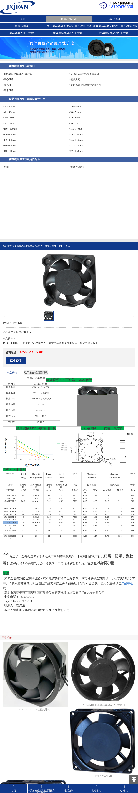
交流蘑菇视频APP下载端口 (115, 33)
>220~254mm (76, 151)
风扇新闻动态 (23, 26)
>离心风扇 (8, 79)
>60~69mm (8, 117)
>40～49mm (9, 112)
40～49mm (66, 246)
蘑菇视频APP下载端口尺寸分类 (27, 99)
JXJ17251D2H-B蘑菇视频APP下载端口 (103, 705)
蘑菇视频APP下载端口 (23, 33)
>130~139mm (76, 134)
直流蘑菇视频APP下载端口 (69, 33)
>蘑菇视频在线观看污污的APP (85, 85)
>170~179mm (76, 145)
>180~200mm (9, 151)
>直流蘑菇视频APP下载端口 (17, 73)
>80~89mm (8, 123)
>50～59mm (75, 112)
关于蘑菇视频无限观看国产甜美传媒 (69, 26)
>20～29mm (9, 106)
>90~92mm (74, 123)
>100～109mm (10, 128)
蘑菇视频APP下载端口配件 (24, 159)
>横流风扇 (74, 79)
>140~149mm (9, 139)
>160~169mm (9, 145)
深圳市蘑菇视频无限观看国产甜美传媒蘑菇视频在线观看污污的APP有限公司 (54, 592)
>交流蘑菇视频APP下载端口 (84, 73)
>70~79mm (74, 117)
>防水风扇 (8, 90)
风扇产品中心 (69, 19)
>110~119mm (76, 128)
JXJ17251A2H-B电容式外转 (34, 709)
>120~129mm (9, 134)
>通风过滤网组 (77, 167)
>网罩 (6, 167)
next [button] (133, 317)
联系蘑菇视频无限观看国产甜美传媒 (115, 26)
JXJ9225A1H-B (103, 776)
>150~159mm (76, 139)
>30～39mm (75, 106)
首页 (23, 19)
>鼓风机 (7, 85)
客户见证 (115, 19)
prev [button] (5, 317)
